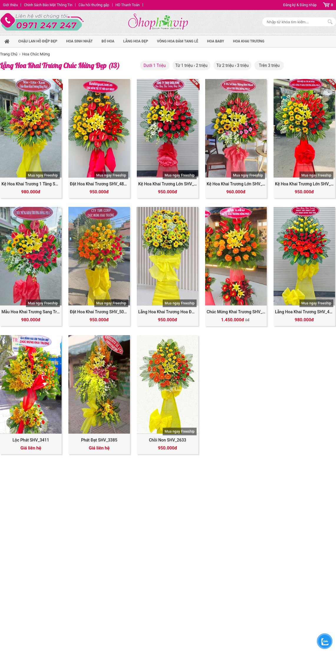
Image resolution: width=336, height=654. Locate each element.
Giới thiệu (10, 5)
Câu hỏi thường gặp (93, 5)
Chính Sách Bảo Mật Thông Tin (48, 5)
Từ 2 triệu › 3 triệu (232, 65)
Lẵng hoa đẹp (135, 41)
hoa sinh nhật (79, 41)
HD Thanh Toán (128, 5)
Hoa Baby (215, 41)
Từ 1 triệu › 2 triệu (191, 65)
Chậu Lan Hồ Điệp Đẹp (37, 41)
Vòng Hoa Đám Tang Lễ (177, 41)
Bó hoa (108, 41)
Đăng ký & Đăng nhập (300, 5)
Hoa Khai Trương (248, 41)
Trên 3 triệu (269, 65)
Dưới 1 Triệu (155, 65)
